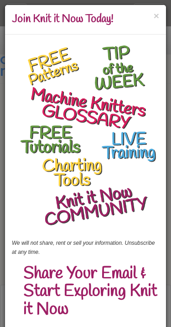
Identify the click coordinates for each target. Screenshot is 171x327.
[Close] (156, 15)
